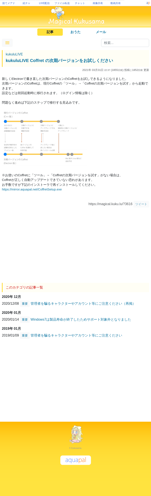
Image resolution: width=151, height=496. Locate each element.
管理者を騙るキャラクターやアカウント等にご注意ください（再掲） (83, 303)
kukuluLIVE (14, 54)
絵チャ (26, 3)
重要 (25, 303)
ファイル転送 (62, 3)
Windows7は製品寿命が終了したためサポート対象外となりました (81, 319)
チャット (80, 3)
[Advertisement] (75, 243)
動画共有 (115, 3)
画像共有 (98, 3)
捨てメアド (8, 3)
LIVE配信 (44, 3)
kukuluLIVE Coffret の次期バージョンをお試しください (59, 60)
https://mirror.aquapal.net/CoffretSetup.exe (32, 189)
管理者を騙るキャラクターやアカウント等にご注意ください (76, 335)
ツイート (141, 204)
